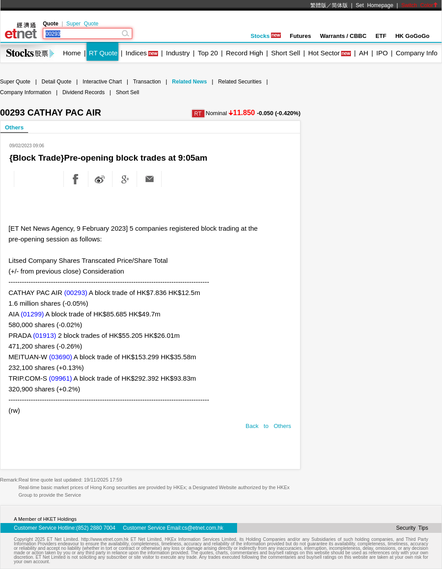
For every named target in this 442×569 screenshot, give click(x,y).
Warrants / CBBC (343, 36)
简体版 (340, 5)
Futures (300, 36)
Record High (244, 53)
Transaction (147, 82)
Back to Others (268, 426)
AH (363, 53)
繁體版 (318, 5)
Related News (189, 82)
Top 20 (208, 53)
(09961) (60, 378)
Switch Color (419, 5)
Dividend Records (84, 92)
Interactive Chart (102, 82)
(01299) (32, 314)
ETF (381, 36)
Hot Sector (324, 53)
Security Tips (412, 528)
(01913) (44, 335)
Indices (136, 53)
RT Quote (103, 53)
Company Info (416, 53)
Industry (178, 53)
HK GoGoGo (412, 36)
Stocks (265, 36)
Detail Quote (56, 82)
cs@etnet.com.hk (202, 528)
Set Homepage (374, 5)
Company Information (25, 92)
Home (72, 53)
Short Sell (285, 53)
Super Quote (82, 24)
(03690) (60, 357)
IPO (382, 53)
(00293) (76, 292)
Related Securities (239, 82)
